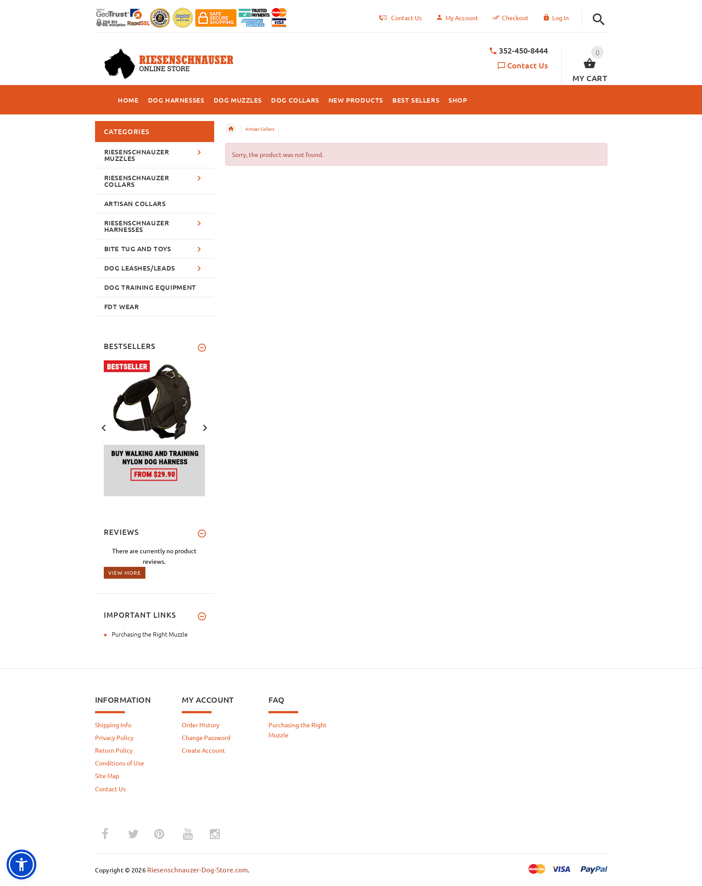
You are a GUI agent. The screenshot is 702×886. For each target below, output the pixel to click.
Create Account (203, 750)
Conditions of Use (119, 763)
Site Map (107, 775)
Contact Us (527, 65)
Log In (556, 17)
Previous (104, 427)
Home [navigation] (230, 129)
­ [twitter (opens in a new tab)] (133, 834)
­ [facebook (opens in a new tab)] (109, 834)
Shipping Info (113, 725)
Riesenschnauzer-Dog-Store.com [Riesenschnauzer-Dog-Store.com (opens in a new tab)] (197, 869)
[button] (599, 19)
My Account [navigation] (457, 17)
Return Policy (114, 750)
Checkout (510, 17)
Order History (200, 725)
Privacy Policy (114, 737)
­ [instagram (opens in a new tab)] (215, 834)
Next (205, 427)
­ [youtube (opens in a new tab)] (187, 834)
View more (124, 572)
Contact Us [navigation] (400, 17)
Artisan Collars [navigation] (259, 128)
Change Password (206, 737)
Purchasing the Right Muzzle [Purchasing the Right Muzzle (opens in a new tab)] (150, 634)
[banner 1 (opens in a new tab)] (154, 427)
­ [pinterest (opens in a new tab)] (165, 834)
